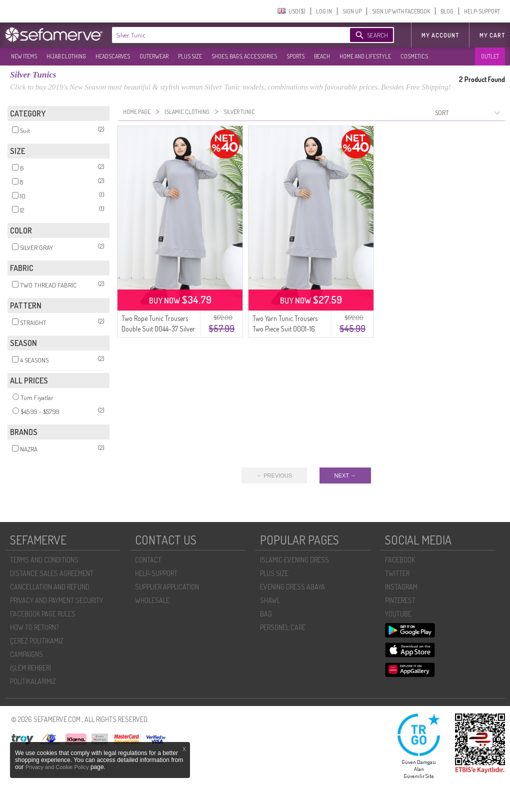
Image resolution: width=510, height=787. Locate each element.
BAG (266, 614)
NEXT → (345, 475)
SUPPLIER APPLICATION (167, 586)
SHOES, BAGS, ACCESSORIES (244, 56)
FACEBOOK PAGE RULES (43, 614)
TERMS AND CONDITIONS (44, 560)
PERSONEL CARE (283, 627)
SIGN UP (352, 11)
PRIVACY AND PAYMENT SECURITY (56, 600)
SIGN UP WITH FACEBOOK (401, 11)
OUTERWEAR (154, 56)
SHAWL (270, 600)
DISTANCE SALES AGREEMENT (52, 573)
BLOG (447, 11)
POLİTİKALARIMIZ (33, 681)
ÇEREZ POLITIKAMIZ (37, 640)
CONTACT (148, 560)
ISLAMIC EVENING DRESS (294, 560)
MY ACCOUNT (440, 35)
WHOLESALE (152, 600)
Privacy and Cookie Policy (58, 767)
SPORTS (295, 56)
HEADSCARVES (113, 56)
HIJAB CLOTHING (66, 56)
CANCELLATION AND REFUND (50, 586)
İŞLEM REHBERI (30, 668)
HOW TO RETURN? (34, 627)
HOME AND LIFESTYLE (365, 56)
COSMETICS (414, 56)
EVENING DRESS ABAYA (292, 586)
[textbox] (221, 35)
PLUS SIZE (190, 56)
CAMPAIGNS (26, 654)
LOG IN (324, 11)
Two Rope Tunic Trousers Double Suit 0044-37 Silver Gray (158, 329)
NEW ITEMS (24, 56)
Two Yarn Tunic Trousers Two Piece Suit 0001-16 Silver (285, 329)
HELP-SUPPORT (482, 11)
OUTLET (490, 56)
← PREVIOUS (274, 475)
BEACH (322, 56)
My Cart (492, 35)
